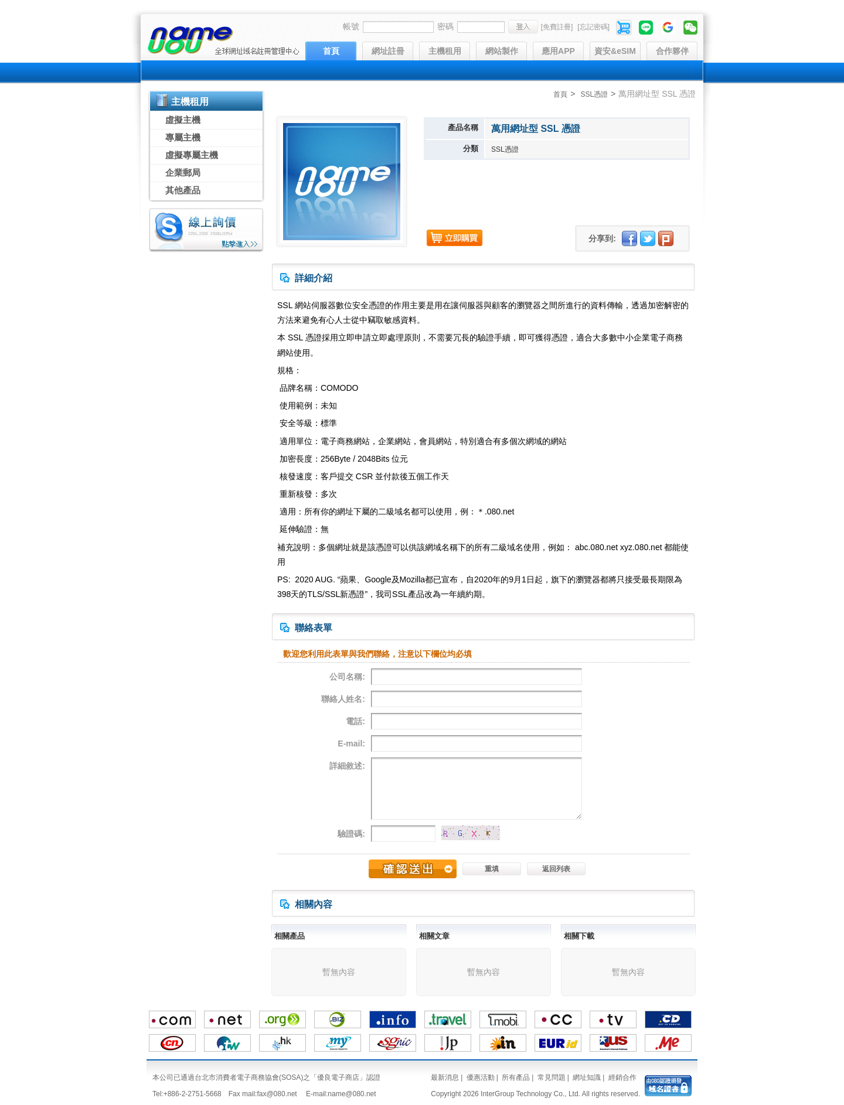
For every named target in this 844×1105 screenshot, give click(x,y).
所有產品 (516, 1077)
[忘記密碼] (593, 27)
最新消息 (445, 1077)
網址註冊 (388, 51)
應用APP (558, 51)
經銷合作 (622, 1077)
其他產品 (182, 190)
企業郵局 (182, 173)
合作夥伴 (672, 51)
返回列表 (556, 869)
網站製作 (501, 51)
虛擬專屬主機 (191, 155)
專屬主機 (182, 137)
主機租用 (444, 51)
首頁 (331, 51)
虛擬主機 (182, 120)
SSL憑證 (594, 94)
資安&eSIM (615, 51)
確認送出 (413, 869)
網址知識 (587, 1077)
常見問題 (551, 1077)
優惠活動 (481, 1077)
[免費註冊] (557, 27)
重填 (492, 869)
